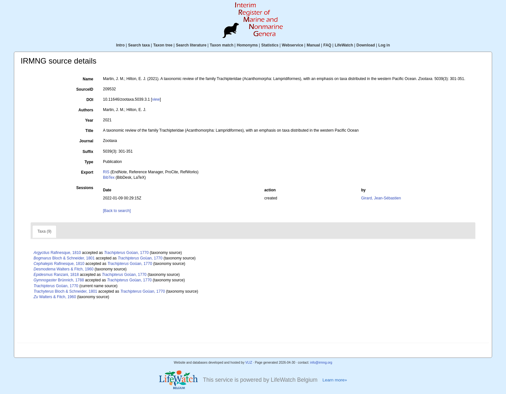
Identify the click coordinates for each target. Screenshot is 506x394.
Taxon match (221, 45)
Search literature (191, 45)
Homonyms (247, 45)
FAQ (327, 45)
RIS (106, 172)
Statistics (269, 45)
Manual (313, 45)
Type (89, 162)
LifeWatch (344, 45)
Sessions (84, 188)
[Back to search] (117, 210)
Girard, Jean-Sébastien (381, 198)
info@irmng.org (321, 362)
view (156, 99)
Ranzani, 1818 (56, 274)
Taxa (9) (44, 231)
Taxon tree (163, 45)
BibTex (109, 177)
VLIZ (248, 362)
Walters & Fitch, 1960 (64, 269)
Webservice (292, 45)
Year (89, 120)
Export (87, 172)
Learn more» (334, 380)
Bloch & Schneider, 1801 (64, 258)
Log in (384, 45)
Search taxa (139, 45)
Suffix (88, 151)
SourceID (84, 89)
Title (89, 130)
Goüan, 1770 (126, 252)
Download (366, 45)
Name (88, 79)
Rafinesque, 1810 (57, 252)
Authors (85, 110)
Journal (86, 141)
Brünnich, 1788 (59, 280)
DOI (89, 99)
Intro (120, 45)
